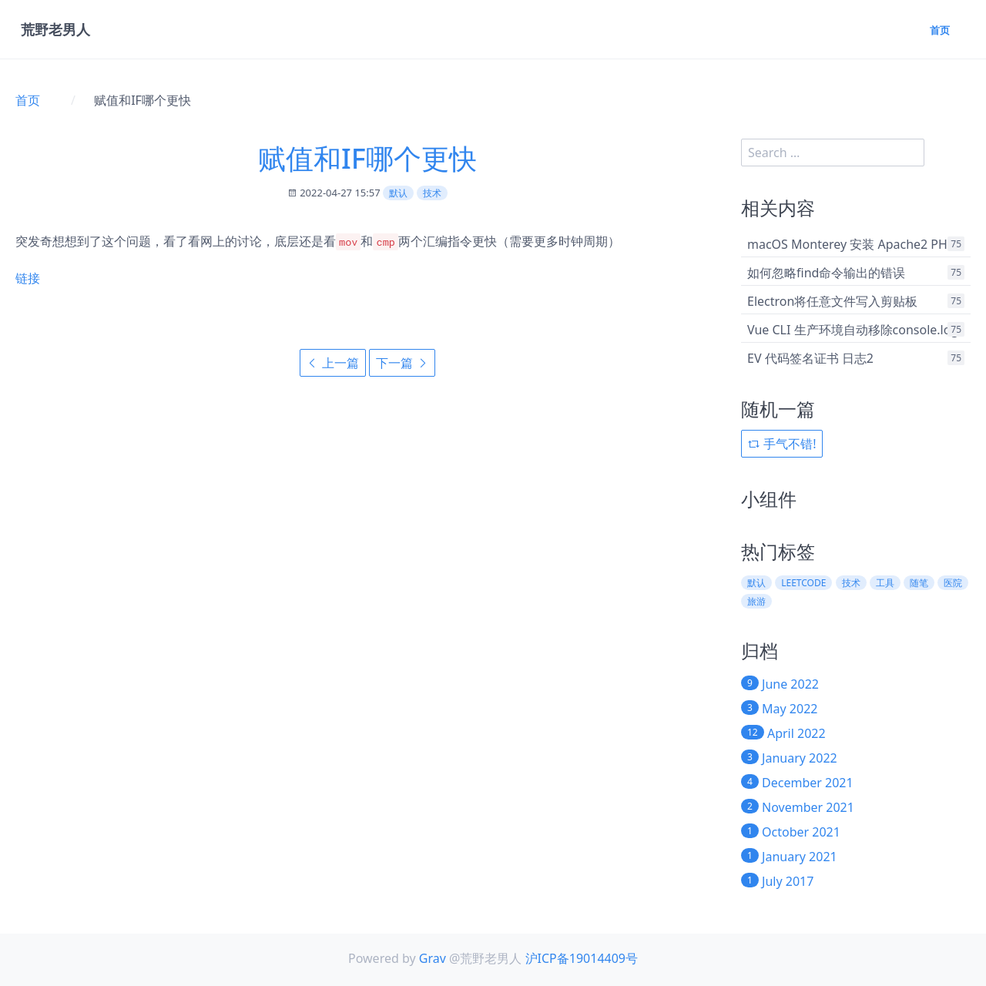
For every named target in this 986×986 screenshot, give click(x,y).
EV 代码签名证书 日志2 (810, 358)
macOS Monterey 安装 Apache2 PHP (851, 244)
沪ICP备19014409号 (581, 958)
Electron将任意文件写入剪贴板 (832, 301)
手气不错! (782, 443)
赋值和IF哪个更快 (367, 158)
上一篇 (333, 362)
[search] (832, 152)
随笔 (919, 582)
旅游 (756, 601)
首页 (938, 31)
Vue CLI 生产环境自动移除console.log (852, 329)
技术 (432, 193)
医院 (953, 582)
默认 (398, 193)
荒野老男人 (56, 31)
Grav (432, 958)
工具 (885, 582)
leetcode (803, 582)
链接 (27, 278)
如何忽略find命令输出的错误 (826, 272)
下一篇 (402, 362)
